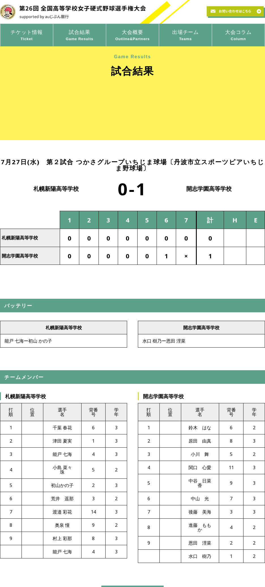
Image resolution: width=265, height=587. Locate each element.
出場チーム (185, 35)
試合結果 (79, 35)
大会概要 (132, 35)
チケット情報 (27, 35)
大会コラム (238, 35)
